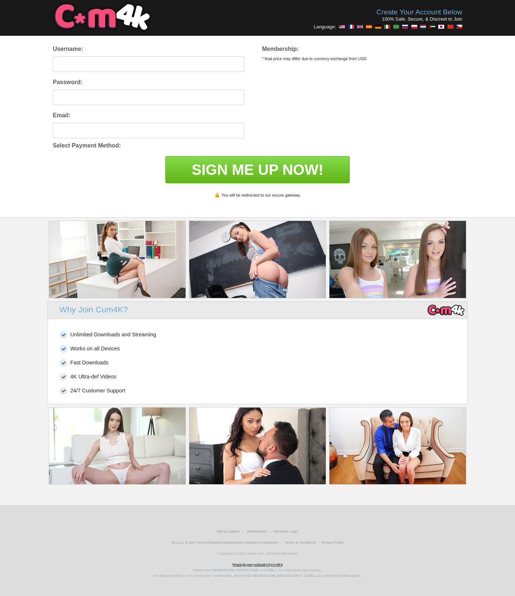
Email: (61, 115)
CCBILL (271, 570)
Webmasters (257, 531)
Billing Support (228, 531)
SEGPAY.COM (223, 570)
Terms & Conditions (300, 542)
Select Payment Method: (87, 145)
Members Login (286, 531)
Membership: (280, 49)
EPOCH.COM (247, 570)
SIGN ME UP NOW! (257, 170)
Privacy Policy (333, 542)
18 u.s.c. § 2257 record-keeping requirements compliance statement (224, 542)
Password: (68, 82)
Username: (68, 49)
